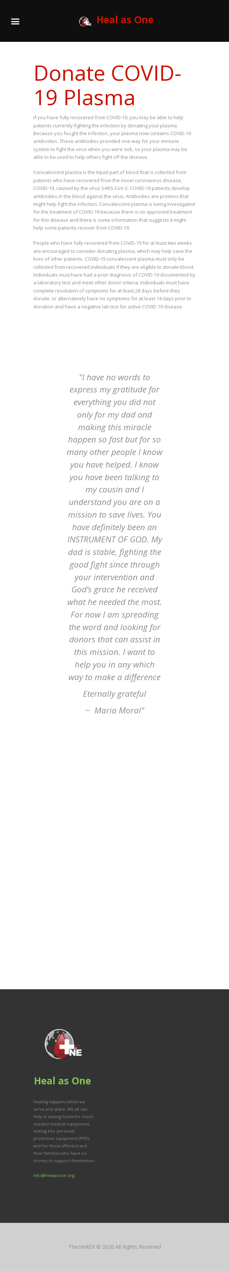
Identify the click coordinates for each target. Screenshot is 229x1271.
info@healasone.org (53, 1175)
